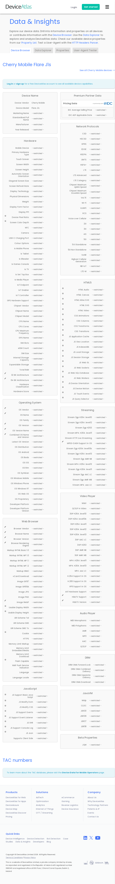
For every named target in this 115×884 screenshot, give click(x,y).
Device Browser (62, 35)
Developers (38, 841)
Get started (90, 6)
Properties (62, 50)
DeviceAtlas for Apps (16, 801)
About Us (92, 797)
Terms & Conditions (14, 857)
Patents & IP (93, 809)
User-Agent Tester (85, 50)
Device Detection (35, 838)
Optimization (42, 801)
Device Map (11, 809)
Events (91, 812)
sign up (20, 83)
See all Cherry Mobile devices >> (97, 70)
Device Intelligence (15, 838)
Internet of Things (45, 809)
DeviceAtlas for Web (16, 797)
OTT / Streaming (44, 812)
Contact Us (93, 816)
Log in (10, 83)
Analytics (40, 805)
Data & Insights (23, 841)
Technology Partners (98, 805)
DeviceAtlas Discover (16, 812)
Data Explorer (91, 35)
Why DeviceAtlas (96, 801)
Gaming (65, 801)
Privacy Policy (30, 857)
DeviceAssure (12, 805)
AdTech (40, 797)
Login (74, 7)
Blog (49, 841)
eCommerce (68, 797)
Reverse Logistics (70, 805)
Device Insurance (70, 809)
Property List (29, 42)
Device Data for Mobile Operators (80, 772)
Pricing (9, 816)
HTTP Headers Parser (85, 42)
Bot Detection (54, 838)
